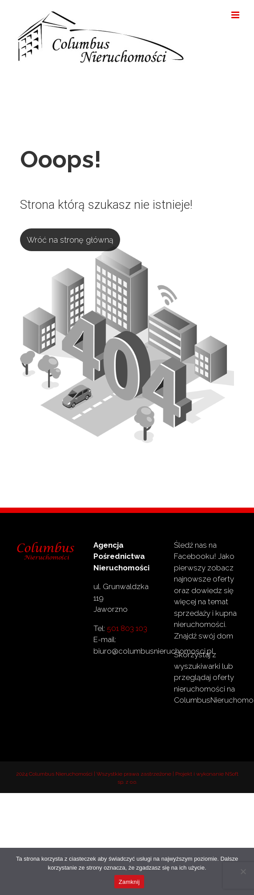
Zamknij (129, 882)
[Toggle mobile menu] (236, 15)
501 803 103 (127, 628)
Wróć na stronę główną (70, 239)
